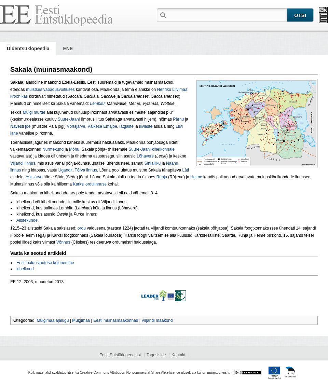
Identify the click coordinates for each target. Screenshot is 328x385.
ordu (82, 228)
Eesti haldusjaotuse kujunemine (45, 262)
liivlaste (145, 126)
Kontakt (179, 355)
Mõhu (74, 149)
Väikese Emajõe (102, 126)
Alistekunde (27, 220)
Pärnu (178, 119)
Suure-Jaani (69, 119)
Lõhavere (145, 156)
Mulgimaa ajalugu (53, 320)
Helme (196, 177)
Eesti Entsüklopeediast (120, 355)
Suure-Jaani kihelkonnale (151, 149)
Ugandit (65, 170)
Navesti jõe (20, 126)
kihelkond (25, 268)
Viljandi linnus (22, 163)
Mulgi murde (34, 112)
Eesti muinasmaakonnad (115, 320)
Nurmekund (53, 149)
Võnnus (63, 242)
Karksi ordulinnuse (90, 184)
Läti (185, 170)
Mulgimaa (81, 320)
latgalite (127, 126)
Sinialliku (153, 163)
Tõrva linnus (86, 170)
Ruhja (161, 177)
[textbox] (227, 15)
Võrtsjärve (76, 126)
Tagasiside (156, 355)
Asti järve (34, 177)
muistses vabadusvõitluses (50, 89)
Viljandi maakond (157, 320)
